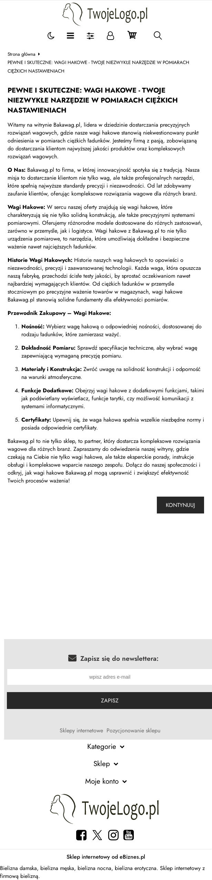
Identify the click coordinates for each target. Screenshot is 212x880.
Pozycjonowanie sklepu (133, 730)
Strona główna (22, 54)
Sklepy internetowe (81, 730)
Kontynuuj (180, 505)
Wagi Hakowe (91, 313)
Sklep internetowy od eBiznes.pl (106, 857)
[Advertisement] (106, 584)
